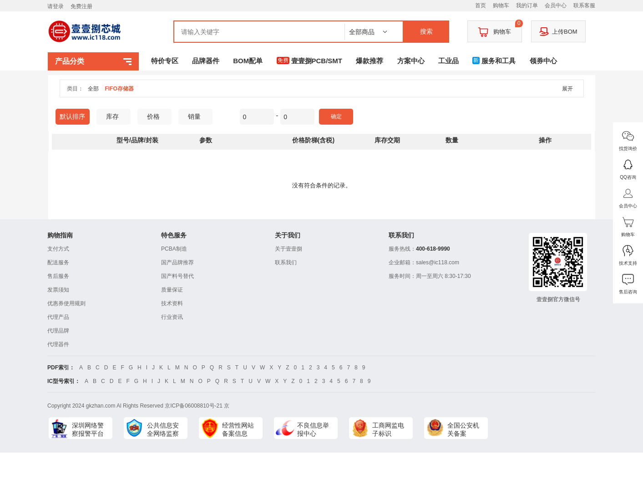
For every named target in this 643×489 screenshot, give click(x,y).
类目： (75, 89)
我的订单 (527, 5)
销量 (198, 116)
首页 (480, 5)
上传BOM (558, 31)
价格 (157, 116)
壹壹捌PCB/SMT (310, 61)
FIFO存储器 (119, 89)
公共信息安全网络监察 (163, 429)
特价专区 (164, 61)
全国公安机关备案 (463, 429)
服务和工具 (494, 61)
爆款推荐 (369, 61)
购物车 (501, 5)
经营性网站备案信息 (238, 429)
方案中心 (411, 61)
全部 (93, 89)
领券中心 (543, 61)
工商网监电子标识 (388, 429)
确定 (336, 116)
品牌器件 (205, 61)
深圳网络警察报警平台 (88, 429)
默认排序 (72, 116)
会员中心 (556, 5)
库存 (116, 116)
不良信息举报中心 (313, 429)
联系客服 (584, 5)
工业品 (448, 61)
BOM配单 (248, 61)
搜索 (426, 31)
